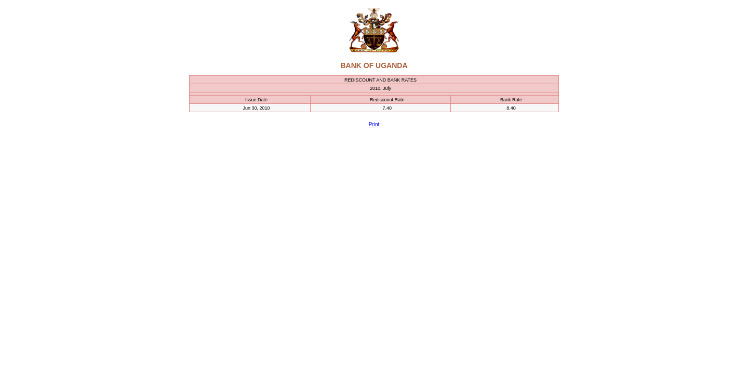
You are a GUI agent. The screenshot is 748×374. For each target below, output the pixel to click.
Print (374, 124)
